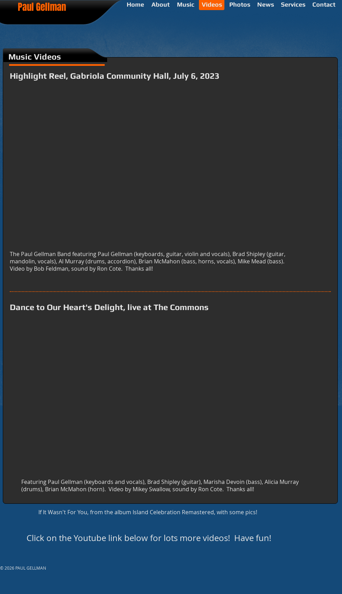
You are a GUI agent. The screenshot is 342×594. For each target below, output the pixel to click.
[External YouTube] (169, 170)
